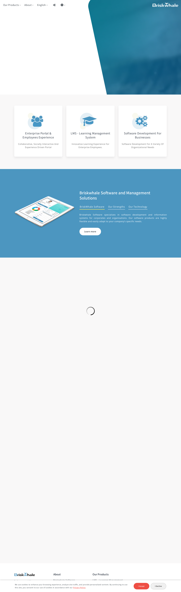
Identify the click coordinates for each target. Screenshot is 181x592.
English (41, 5)
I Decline (158, 586)
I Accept (141, 586)
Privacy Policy (79, 587)
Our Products (11, 5)
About (28, 5)
